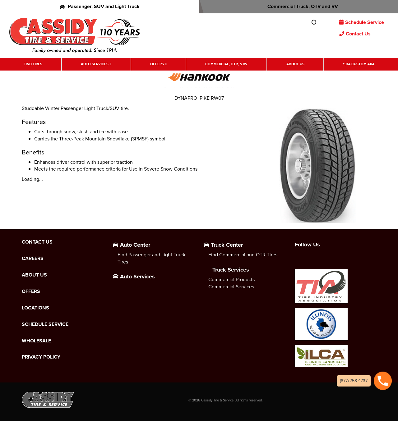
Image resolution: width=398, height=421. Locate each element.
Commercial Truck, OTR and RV (298, 6)
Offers (157, 64)
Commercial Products (231, 279)
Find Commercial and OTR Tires (242, 254)
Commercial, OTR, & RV (226, 64)
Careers (33, 258)
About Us (295, 64)
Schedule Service (361, 22)
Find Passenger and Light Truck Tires (151, 258)
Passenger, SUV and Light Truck (100, 6)
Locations (35, 307)
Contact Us (355, 33)
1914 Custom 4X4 (358, 64)
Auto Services (95, 64)
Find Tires (33, 64)
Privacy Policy (41, 357)
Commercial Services (231, 286)
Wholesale (36, 340)
